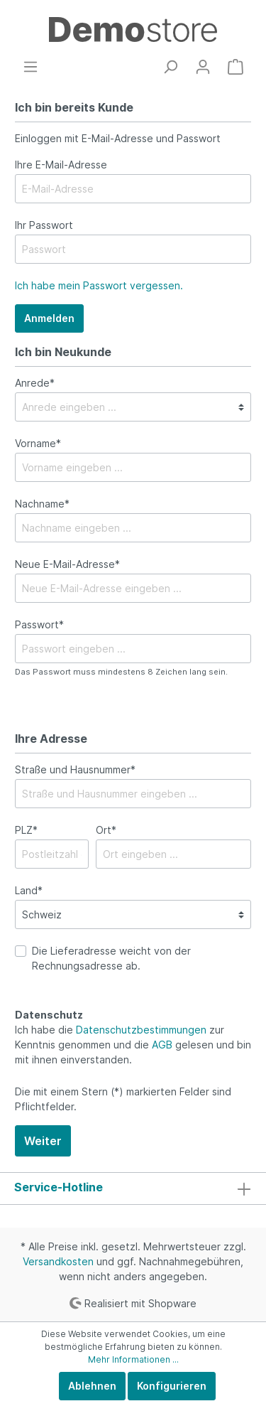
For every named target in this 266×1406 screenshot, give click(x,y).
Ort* (106, 830)
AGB (162, 1045)
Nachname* (42, 504)
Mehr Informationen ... (133, 1359)
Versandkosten (58, 1261)
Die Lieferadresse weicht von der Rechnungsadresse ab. (111, 958)
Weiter (43, 1141)
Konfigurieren (171, 1386)
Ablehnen (92, 1386)
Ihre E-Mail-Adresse (61, 165)
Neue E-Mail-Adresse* (67, 564)
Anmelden (49, 318)
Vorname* (38, 443)
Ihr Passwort (44, 225)
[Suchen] (170, 66)
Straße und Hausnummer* (75, 769)
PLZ (26, 830)
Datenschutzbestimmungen (141, 1030)
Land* (29, 890)
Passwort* (39, 624)
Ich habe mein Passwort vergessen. (99, 285)
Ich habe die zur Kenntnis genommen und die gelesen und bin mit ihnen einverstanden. (133, 1045)
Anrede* (35, 383)
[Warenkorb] (235, 66)
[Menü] (30, 66)
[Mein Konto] (203, 66)
